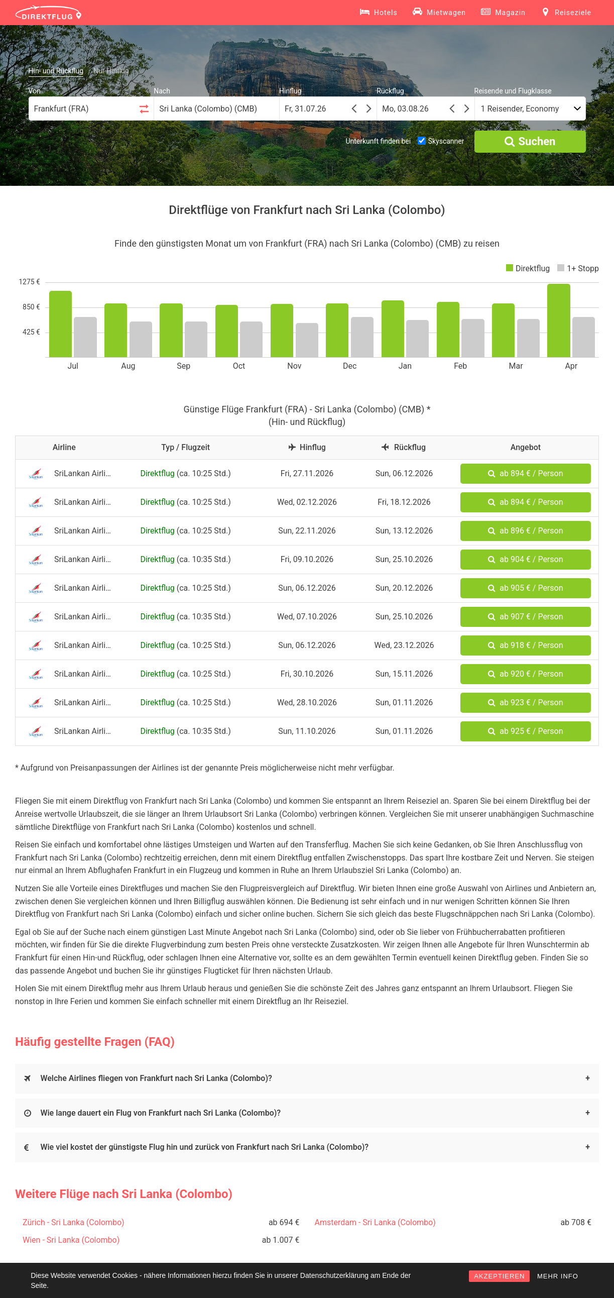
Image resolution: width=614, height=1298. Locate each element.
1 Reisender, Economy (520, 109)
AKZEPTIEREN (499, 1276)
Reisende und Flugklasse (513, 91)
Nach (162, 91)
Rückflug (390, 91)
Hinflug (290, 91)
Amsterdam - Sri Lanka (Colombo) (375, 1222)
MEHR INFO (557, 1276)
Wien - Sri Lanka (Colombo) (71, 1240)
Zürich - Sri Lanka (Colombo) (74, 1222)
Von (35, 91)
